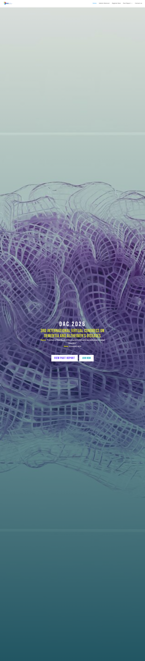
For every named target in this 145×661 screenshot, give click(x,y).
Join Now (86, 358)
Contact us (138, 3)
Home (94, 3)
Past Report (127, 3)
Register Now (116, 3)
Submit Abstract (104, 3)
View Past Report (64, 358)
